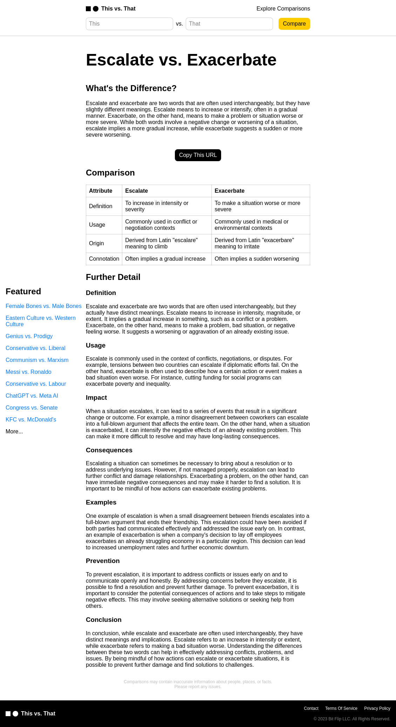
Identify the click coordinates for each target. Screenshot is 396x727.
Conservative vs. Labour (36, 384)
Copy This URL (198, 155)
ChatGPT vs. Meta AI (32, 396)
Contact (311, 708)
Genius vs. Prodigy (29, 336)
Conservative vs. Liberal (36, 348)
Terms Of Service (341, 708)
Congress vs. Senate (32, 408)
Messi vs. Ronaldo (29, 372)
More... (14, 431)
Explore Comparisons (283, 9)
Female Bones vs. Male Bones (44, 306)
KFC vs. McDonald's (31, 420)
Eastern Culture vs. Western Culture (41, 321)
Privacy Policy (377, 708)
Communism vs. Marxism (37, 360)
